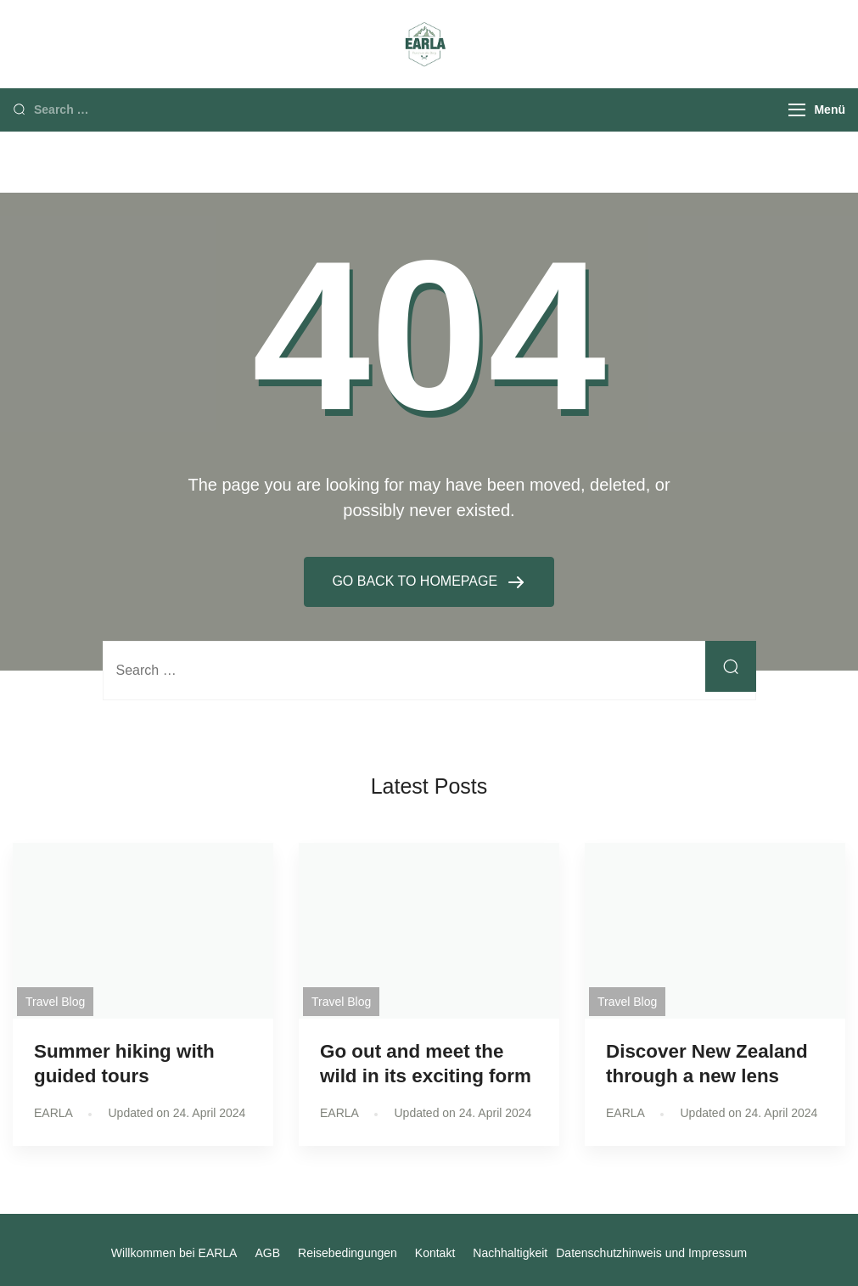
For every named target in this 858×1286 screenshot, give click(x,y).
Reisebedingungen (347, 1253)
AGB (267, 1253)
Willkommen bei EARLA (174, 1253)
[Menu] (796, 110)
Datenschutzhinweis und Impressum (651, 1253)
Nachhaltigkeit (510, 1253)
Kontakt (435, 1253)
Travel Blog (55, 1001)
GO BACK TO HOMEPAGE (416, 581)
